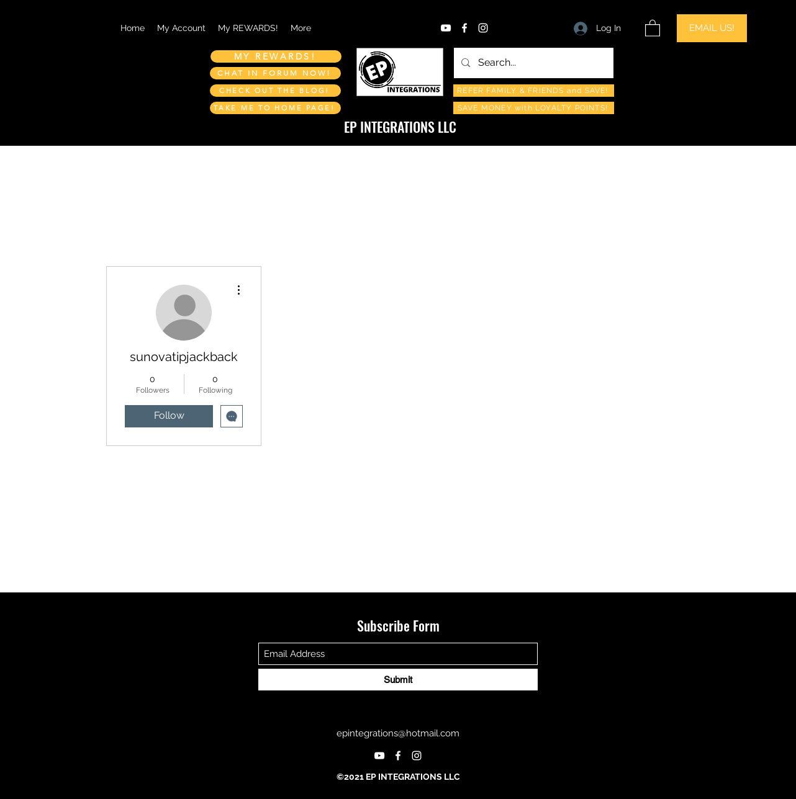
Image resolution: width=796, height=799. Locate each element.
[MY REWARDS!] (275, 56)
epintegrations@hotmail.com (398, 733)
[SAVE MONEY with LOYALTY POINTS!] (533, 108)
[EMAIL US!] (712, 28)
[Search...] (533, 63)
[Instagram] (483, 28)
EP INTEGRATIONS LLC (400, 126)
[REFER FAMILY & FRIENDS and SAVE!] (533, 90)
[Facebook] (464, 28)
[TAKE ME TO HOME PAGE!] (275, 108)
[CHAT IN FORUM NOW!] (275, 73)
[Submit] (398, 679)
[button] (652, 28)
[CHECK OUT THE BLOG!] (275, 90)
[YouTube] (446, 28)
